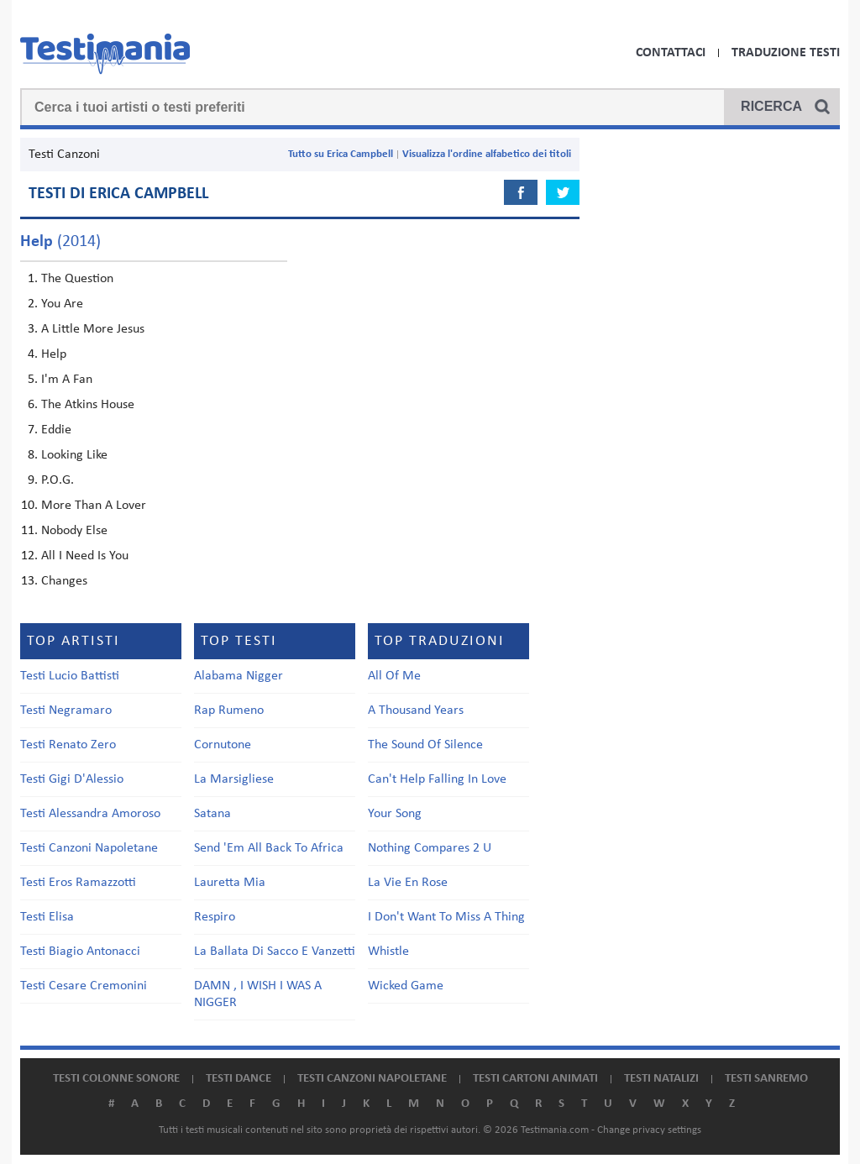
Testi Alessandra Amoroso (90, 814)
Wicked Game (405, 986)
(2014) (60, 241)
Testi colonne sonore (116, 1078)
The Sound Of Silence (425, 745)
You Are (62, 304)
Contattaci (670, 53)
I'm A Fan (66, 379)
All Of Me (394, 676)
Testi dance (238, 1078)
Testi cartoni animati (535, 1078)
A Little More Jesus (92, 329)
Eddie (56, 430)
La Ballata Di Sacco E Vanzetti (274, 951)
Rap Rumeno (229, 710)
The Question (77, 279)
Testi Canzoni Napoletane (89, 848)
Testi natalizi (661, 1078)
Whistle (388, 951)
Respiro (214, 917)
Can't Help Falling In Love (437, 779)
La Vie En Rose (408, 882)
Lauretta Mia (229, 882)
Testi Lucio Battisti (69, 676)
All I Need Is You (84, 556)
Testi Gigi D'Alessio (71, 779)
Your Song (395, 814)
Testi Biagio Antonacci (80, 951)
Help (53, 354)
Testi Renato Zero (68, 745)
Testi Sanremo (766, 1078)
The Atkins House (87, 405)
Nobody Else (74, 530)
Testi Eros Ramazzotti (78, 882)
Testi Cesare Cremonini (83, 986)
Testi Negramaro (66, 710)
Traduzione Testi (786, 53)
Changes (64, 581)
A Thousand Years (416, 710)
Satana (212, 814)
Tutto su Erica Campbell (340, 154)
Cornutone (222, 745)
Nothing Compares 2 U (429, 848)
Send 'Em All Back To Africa (268, 848)
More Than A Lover (93, 505)
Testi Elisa (47, 917)
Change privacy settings (649, 1130)
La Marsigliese (234, 779)
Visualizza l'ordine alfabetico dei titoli (486, 154)
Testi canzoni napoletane (372, 1078)
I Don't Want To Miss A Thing (446, 917)
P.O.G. (57, 480)
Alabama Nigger (238, 676)
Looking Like (74, 455)
